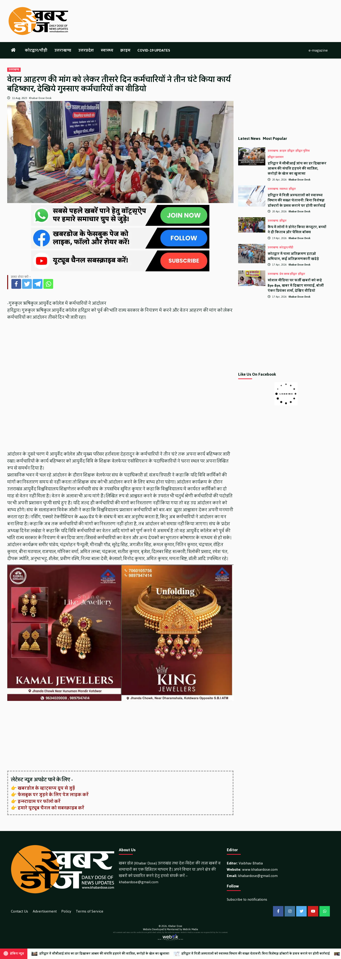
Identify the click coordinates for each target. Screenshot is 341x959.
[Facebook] (16, 284)
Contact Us (19, 911)
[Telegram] (37, 284)
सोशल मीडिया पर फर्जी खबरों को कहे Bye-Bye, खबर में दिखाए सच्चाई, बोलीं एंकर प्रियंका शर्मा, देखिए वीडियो (296, 285)
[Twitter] (27, 284)
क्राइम (125, 50)
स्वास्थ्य (107, 50)
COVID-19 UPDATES (153, 50)
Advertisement (45, 911)
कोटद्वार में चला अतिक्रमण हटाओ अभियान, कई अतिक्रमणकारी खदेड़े (293, 256)
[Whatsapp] (48, 284)
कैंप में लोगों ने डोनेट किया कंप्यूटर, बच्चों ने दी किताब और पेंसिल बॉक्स (297, 229)
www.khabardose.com (260, 869)
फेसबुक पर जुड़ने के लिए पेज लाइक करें (53, 795)
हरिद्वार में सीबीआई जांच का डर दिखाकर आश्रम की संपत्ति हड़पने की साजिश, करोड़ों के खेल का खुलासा (297, 168)
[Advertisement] (120, 736)
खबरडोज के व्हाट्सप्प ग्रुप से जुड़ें (46, 788)
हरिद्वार (290, 151)
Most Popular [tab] (275, 138)
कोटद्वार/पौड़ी (36, 50)
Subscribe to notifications (247, 899)
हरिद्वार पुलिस (303, 151)
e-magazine (318, 50)
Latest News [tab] (249, 138)
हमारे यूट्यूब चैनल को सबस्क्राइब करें (51, 808)
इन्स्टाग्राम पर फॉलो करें (39, 801)
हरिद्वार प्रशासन (275, 157)
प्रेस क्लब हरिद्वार (288, 274)
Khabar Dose (175, 926)
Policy (66, 911)
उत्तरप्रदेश (86, 50)
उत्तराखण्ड (62, 50)
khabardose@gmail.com (138, 882)
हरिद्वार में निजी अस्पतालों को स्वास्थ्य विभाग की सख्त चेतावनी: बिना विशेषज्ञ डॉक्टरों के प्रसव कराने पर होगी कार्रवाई (296, 200)
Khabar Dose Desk (40, 98)
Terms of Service (89, 911)
